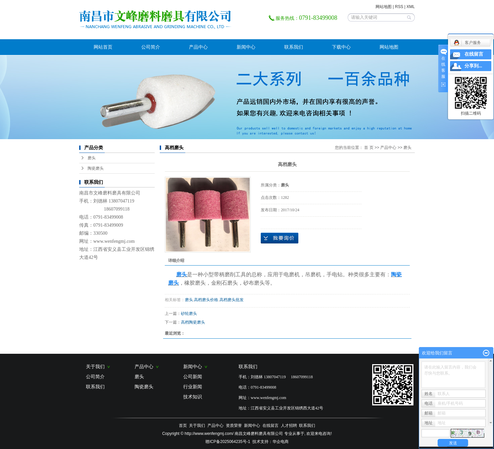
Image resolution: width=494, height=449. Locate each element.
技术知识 (192, 396)
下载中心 (341, 47)
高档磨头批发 (231, 299)
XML (410, 6)
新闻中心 (246, 47)
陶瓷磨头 (96, 168)
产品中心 (198, 47)
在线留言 (270, 425)
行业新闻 (192, 386)
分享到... (473, 65)
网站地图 (384, 6)
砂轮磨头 (189, 313)
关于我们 (98, 366)
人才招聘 (289, 425)
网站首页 (103, 47)
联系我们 (293, 47)
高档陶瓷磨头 (193, 322)
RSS (399, 6)
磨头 (92, 158)
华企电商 (281, 441)
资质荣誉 (234, 425)
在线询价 (279, 238)
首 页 (368, 147)
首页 (183, 425)
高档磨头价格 (206, 299)
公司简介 (150, 47)
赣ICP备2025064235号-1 (227, 441)
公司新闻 (192, 376)
